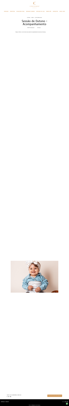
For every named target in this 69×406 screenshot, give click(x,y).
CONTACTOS (55, 11)
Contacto (7, 401)
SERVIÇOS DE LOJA (40, 11)
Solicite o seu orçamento (54, 395)
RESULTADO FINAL (21, 11)
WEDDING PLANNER (30, 11)
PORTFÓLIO (12, 11)
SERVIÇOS (6, 11)
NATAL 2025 (62, 11)
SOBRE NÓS (48, 11)
